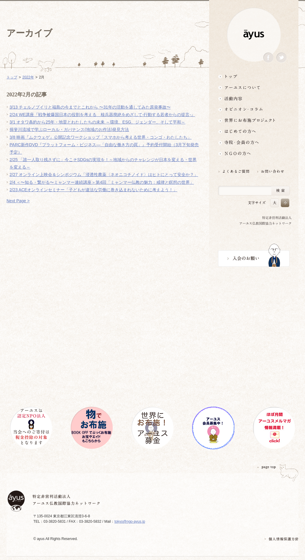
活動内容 (253, 98)
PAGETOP (266, 467)
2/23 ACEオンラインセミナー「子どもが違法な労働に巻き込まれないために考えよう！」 (93, 189)
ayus (254, 34)
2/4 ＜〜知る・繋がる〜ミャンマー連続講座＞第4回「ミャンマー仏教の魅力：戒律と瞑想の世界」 (102, 182)
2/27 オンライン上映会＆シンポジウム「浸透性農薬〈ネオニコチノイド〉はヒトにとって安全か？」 (104, 174)
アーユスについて (253, 87)
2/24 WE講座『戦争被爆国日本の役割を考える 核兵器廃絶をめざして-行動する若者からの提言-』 (102, 114)
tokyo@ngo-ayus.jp (129, 521)
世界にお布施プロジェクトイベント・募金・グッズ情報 (253, 120)
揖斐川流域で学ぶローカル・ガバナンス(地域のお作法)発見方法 (69, 129)
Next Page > (18, 200)
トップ (253, 76)
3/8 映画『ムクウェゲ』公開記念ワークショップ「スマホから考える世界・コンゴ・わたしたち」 (101, 137)
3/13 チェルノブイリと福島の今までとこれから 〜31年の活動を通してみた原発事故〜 (90, 107)
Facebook (268, 58)
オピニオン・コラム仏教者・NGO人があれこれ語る (253, 109)
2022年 (28, 77)
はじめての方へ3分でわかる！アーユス (253, 131)
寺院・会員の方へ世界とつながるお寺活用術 (253, 142)
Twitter (281, 58)
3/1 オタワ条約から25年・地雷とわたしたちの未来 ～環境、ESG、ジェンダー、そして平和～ (97, 122)
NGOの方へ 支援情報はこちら (253, 153)
